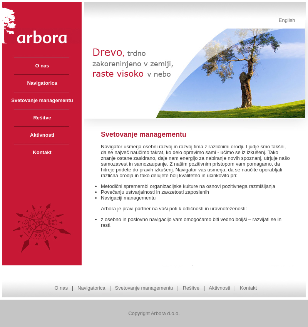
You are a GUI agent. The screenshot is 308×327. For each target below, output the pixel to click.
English (287, 20)
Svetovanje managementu (144, 288)
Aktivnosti (219, 288)
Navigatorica (91, 288)
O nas (61, 288)
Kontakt (248, 288)
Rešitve (191, 288)
